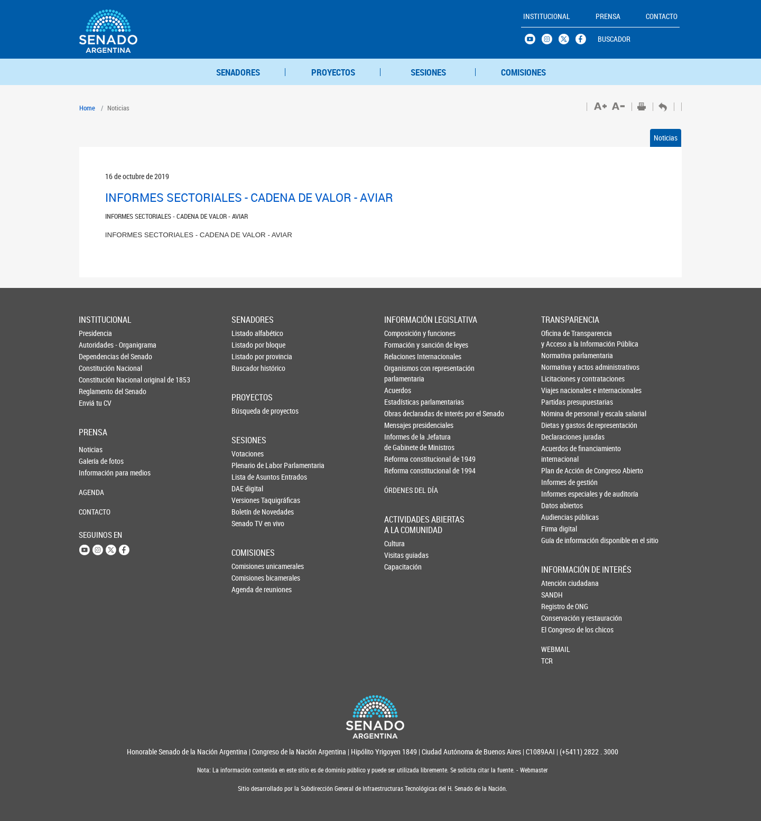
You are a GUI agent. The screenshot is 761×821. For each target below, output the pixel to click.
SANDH (552, 595)
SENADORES (238, 72)
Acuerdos (397, 390)
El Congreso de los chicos (558, 629)
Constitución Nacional (96, 368)
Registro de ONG (558, 606)
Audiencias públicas (559, 517)
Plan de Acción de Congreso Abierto (559, 470)
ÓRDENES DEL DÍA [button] (402, 490)
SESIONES (428, 72)
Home (87, 108)
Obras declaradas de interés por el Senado (402, 413)
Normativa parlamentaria (559, 355)
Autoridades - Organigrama (96, 345)
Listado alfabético (248, 333)
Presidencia (95, 333)
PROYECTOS (333, 72)
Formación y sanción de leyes (402, 345)
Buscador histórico (248, 368)
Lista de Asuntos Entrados (248, 477)
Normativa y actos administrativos (559, 367)
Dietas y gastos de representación (559, 425)
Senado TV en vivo (248, 523)
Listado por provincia (248, 356)
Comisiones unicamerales (248, 566)
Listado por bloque (248, 345)
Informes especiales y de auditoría (559, 494)
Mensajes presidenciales (402, 425)
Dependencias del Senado (96, 356)
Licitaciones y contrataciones (559, 379)
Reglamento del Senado (96, 391)
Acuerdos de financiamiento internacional (559, 453)
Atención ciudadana (558, 583)
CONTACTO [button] (662, 16)
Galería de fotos (96, 461)
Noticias (666, 138)
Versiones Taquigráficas (248, 500)
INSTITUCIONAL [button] (546, 16)
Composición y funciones (402, 333)
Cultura (394, 543)
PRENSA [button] (608, 16)
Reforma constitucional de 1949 (402, 459)
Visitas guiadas (401, 555)
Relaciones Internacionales (402, 356)
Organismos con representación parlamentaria (402, 373)
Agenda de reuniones (248, 589)
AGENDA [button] (91, 492)
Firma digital (559, 529)
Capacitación (401, 567)
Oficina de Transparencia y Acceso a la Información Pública (559, 338)
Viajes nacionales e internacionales (559, 390)
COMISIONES (523, 72)
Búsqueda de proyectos (248, 411)
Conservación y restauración (558, 618)
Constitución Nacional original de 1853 (96, 380)
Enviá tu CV (95, 403)
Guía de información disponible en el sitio (559, 540)
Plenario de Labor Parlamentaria (248, 465)
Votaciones (247, 454)
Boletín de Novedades (248, 512)
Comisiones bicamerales (248, 578)
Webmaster (533, 770)
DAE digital (247, 488)
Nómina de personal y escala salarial (559, 413)
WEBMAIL (555, 649)
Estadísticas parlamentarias (402, 402)
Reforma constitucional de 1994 (402, 470)
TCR (547, 661)
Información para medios (96, 473)
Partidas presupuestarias (559, 402)
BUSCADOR (614, 39)
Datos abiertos (559, 505)
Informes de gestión (559, 482)
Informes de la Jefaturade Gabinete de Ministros (402, 442)
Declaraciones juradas (559, 437)
